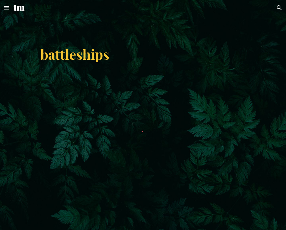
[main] (143, 54)
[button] (6, 7)
